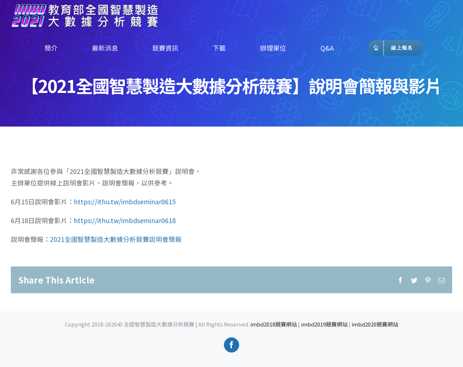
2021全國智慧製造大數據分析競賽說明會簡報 (116, 239)
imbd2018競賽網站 (273, 324)
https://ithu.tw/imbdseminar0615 (125, 201)
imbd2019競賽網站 (324, 324)
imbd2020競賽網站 (375, 324)
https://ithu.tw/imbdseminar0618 (125, 220)
